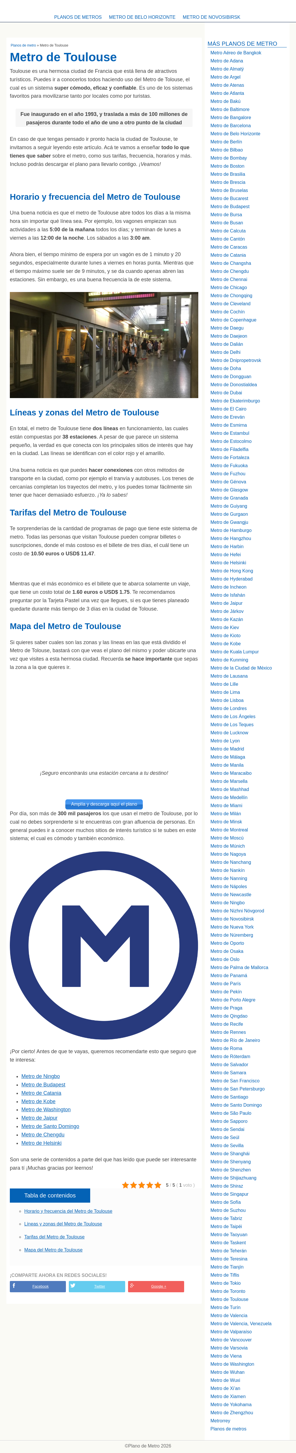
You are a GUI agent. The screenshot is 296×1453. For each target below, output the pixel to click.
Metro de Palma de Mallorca (239, 967)
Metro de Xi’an (225, 1388)
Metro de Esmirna (228, 425)
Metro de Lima (225, 692)
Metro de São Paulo (230, 1113)
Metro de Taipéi (226, 1226)
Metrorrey (220, 1420)
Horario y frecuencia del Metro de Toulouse (68, 1210)
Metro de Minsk (226, 821)
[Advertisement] (104, 720)
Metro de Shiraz (226, 1186)
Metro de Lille (224, 684)
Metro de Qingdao (228, 1016)
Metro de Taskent (228, 1242)
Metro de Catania (41, 1092)
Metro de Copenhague (233, 319)
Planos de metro (23, 45)
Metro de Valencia (228, 1315)
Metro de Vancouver (231, 1339)
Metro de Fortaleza (229, 457)
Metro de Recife (226, 1024)
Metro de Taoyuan (228, 1234)
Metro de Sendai (227, 1129)
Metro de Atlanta (227, 93)
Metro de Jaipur (39, 1117)
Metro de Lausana (229, 676)
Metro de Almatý (227, 68)
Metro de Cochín (227, 311)
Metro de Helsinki (41, 1142)
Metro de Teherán (228, 1250)
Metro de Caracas (228, 247)
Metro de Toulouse (229, 1299)
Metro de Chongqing (231, 295)
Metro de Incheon (228, 587)
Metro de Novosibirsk (211, 17)
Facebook (40, 1285)
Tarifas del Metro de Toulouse (54, 1236)
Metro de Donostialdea (233, 384)
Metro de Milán (225, 813)
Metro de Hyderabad (231, 578)
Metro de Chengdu (42, 1134)
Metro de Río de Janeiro (235, 1040)
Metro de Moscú (227, 837)
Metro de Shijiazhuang (233, 1177)
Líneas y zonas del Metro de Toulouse (63, 1223)
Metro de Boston (227, 166)
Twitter (99, 1285)
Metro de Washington (46, 1109)
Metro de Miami (226, 805)
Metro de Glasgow (229, 489)
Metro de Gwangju (229, 522)
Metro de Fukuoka (229, 465)
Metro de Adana (226, 60)
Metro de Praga (226, 1007)
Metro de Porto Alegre (233, 999)
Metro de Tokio (225, 1283)
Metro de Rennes (228, 1032)
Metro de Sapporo (228, 1121)
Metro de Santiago (229, 1097)
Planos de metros (78, 17)
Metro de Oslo (224, 959)
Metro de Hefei (225, 554)
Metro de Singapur (229, 1194)
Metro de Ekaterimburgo (235, 400)
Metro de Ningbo (40, 1075)
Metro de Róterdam (230, 1056)
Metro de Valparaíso (231, 1331)
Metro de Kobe (38, 1100)
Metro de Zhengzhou (231, 1412)
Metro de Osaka (226, 951)
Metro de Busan (226, 222)
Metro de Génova (228, 481)
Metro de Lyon (225, 740)
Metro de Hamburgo (230, 530)
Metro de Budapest (43, 1084)
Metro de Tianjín (227, 1267)
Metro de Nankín (227, 870)
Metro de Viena (226, 1356)
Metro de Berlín (226, 141)
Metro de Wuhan (227, 1372)
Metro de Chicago (228, 287)
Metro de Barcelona (230, 125)
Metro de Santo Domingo (50, 1125)
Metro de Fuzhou (227, 473)
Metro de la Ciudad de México (241, 668)
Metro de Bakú (225, 101)
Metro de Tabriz (226, 1218)
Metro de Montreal (229, 829)
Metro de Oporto (227, 943)
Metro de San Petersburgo (237, 1088)
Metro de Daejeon (228, 336)
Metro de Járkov (227, 611)
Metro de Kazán (226, 619)
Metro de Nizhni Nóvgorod (237, 910)
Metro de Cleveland (230, 303)
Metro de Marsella (228, 781)
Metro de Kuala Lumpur (234, 651)
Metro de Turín (225, 1307)
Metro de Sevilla (227, 1145)
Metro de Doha (225, 368)
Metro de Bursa (226, 214)
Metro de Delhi (225, 352)
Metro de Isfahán (227, 595)
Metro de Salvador (229, 1064)
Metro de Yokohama (230, 1404)
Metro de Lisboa (227, 700)
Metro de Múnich (227, 846)
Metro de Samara (228, 1072)
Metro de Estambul (229, 433)
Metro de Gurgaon (229, 514)
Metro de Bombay (228, 158)
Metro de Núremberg (231, 935)
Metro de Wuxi (225, 1380)
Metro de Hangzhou (230, 538)
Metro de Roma (226, 1048)
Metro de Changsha (230, 263)
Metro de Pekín (226, 991)
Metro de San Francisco (235, 1080)
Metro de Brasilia (227, 174)
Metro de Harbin (227, 546)
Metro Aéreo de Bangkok (235, 52)
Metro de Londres (228, 708)
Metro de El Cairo (228, 408)
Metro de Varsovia (229, 1347)
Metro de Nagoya (228, 854)
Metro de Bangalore (230, 117)
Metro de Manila (227, 765)
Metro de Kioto (225, 635)
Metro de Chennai (228, 279)
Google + (158, 1285)
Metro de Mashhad (229, 789)
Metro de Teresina (228, 1258)
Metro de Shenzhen (230, 1169)
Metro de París (225, 983)
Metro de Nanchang (230, 862)
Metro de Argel (225, 77)
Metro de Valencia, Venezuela (240, 1323)
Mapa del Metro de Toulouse (53, 1249)
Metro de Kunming (229, 659)
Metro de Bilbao (226, 149)
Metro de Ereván (227, 417)
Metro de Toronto (227, 1291)
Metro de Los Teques (232, 724)
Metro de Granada (229, 498)
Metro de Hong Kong (231, 570)
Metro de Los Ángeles (233, 716)
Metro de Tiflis (224, 1275)
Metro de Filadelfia (229, 449)
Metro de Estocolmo (230, 441)
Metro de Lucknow (229, 732)
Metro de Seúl (224, 1137)
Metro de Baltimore (229, 109)
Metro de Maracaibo (230, 773)
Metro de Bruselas (229, 190)
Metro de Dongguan (230, 376)
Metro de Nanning (228, 878)
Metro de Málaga (227, 757)
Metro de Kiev (224, 627)
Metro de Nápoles (228, 886)
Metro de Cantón (227, 238)
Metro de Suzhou (228, 1210)
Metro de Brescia (227, 182)
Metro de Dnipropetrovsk (235, 360)
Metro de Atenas (227, 85)
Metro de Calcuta (228, 230)
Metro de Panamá (228, 975)
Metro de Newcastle (230, 894)
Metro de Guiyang (228, 506)
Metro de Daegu (227, 328)
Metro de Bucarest (229, 198)
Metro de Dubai (226, 392)
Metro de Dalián (226, 344)
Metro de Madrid (227, 748)
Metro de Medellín (228, 797)
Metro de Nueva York (232, 927)
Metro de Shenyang (230, 1161)
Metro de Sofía (225, 1202)
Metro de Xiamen (228, 1396)
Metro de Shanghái (229, 1153)
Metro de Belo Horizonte (142, 17)
